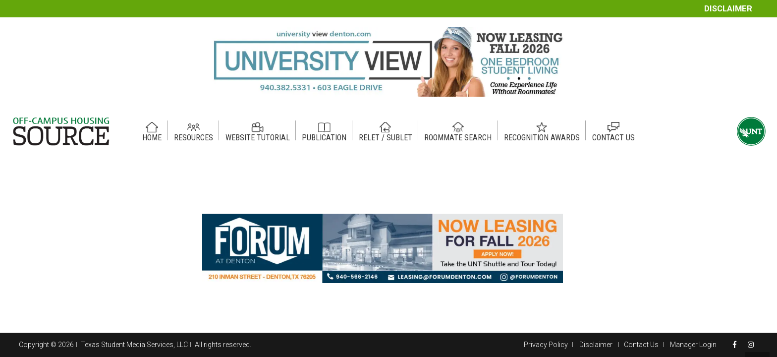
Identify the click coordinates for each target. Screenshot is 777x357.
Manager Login (693, 345)
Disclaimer (728, 8)
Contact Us (641, 345)
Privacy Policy (546, 345)
